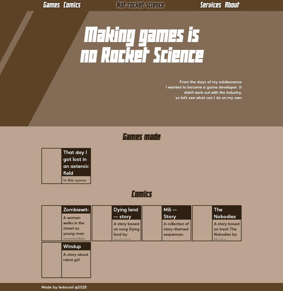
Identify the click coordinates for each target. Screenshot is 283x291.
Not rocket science (140, 5)
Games (51, 5)
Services (210, 5)
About (232, 5)
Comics (72, 5)
